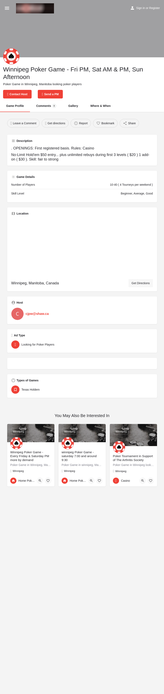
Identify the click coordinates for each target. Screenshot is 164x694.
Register (154, 8)
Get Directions (141, 283)
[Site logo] (35, 8)
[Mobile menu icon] (7, 8)
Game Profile (15, 105)
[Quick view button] (40, 480)
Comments (46, 106)
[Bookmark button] (48, 480)
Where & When (100, 105)
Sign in (140, 8)
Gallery (73, 105)
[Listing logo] (11, 56)
